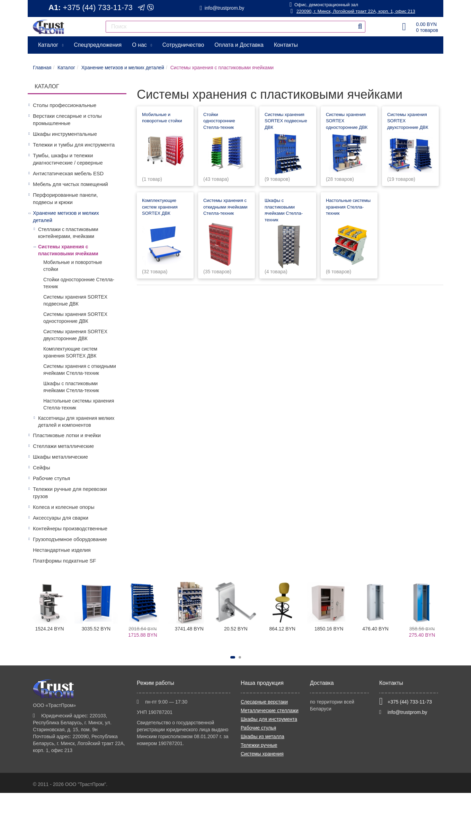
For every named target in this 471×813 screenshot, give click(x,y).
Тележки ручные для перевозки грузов (70, 492)
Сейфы (41, 467)
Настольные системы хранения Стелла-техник (78, 404)
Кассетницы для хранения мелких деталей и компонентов (76, 421)
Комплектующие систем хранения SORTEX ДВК (70, 352)
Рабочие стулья (51, 478)
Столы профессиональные (64, 105)
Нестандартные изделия (62, 550)
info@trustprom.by (225, 8)
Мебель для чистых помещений (70, 184)
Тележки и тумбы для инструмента (74, 145)
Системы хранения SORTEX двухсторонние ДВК (75, 335)
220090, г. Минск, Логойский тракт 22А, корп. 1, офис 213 (352, 11)
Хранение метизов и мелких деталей (66, 216)
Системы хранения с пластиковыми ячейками (68, 250)
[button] (232, 657)
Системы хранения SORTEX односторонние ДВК (75, 317)
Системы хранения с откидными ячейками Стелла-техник (79, 369)
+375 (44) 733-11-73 (98, 7)
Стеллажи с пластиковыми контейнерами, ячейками (68, 233)
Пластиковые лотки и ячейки (67, 435)
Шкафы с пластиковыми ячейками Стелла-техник (71, 387)
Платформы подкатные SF (64, 561)
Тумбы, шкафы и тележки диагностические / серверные (68, 159)
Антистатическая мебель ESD (68, 173)
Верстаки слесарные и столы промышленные (67, 119)
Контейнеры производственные (70, 528)
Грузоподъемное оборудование (70, 539)
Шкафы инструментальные (65, 134)
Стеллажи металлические (63, 446)
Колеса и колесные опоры (63, 507)
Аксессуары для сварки (60, 518)
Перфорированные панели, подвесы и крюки (65, 198)
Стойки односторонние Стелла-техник (78, 283)
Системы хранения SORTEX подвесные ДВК (75, 300)
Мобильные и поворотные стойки (72, 265)
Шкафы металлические (60, 457)
